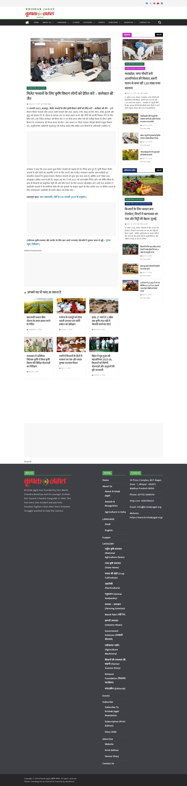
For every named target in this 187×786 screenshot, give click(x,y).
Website (109, 744)
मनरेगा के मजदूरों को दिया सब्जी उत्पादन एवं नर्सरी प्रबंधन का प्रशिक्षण (70, 320)
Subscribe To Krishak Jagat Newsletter (112, 711)
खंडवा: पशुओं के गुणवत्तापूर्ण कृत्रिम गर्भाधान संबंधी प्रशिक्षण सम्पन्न (150, 137)
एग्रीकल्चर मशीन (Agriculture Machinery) (138, 204)
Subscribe (113, 22)
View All (158, 34)
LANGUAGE (62, 22)
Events (102, 22)
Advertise (128, 22)
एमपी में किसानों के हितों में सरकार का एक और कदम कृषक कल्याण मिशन (70, 359)
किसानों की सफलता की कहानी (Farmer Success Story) (115, 664)
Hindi (108, 524)
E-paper (76, 22)
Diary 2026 (111, 732)
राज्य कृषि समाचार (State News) (37, 88)
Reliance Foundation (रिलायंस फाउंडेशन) (115, 678)
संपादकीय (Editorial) (115, 689)
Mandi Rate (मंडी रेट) (115, 615)
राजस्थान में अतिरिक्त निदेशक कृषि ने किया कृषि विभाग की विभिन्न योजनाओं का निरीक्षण (38, 360)
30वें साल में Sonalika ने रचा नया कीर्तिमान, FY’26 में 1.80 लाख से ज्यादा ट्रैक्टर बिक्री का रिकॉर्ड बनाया (150, 287)
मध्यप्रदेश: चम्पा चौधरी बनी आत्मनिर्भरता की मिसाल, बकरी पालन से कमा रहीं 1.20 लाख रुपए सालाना (142, 81)
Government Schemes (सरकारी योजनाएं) (114, 635)
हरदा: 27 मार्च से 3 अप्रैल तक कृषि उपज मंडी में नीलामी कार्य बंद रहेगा (102, 320)
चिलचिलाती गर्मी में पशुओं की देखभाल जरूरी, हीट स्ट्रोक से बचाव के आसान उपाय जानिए (150, 119)
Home (36, 22)
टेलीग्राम (35, 244)
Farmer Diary (112, 756)
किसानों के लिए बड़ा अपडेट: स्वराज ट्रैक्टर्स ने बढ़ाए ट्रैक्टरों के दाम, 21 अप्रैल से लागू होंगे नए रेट (150, 249)
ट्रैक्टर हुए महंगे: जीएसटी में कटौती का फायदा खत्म (150, 267)
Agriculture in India (115, 512)
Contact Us (144, 22)
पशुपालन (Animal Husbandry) (135, 68)
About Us (47, 22)
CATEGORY (87, 22)
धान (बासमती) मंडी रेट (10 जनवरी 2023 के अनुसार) (62, 197)
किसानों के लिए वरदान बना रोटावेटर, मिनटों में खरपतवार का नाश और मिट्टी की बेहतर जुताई (141, 214)
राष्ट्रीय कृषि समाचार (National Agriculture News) (115, 553)
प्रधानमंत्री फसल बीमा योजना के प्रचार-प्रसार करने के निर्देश (38, 320)
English (109, 530)
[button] (52, 22)
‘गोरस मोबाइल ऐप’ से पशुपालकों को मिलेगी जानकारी (150, 153)
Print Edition (112, 750)
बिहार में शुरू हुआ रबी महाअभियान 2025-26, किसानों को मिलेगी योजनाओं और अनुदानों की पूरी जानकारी (103, 362)
